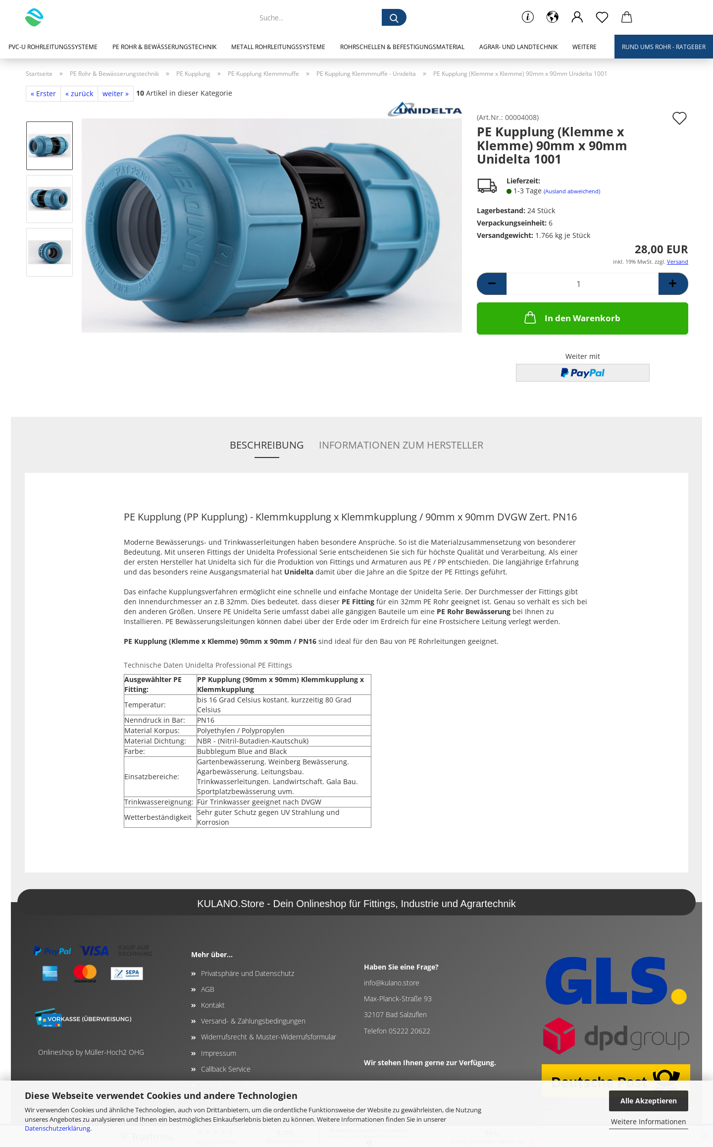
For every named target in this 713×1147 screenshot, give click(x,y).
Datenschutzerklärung (57, 1128)
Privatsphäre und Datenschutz (247, 973)
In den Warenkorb (571, 317)
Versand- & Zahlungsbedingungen (253, 1021)
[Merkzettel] (602, 17)
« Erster (43, 93)
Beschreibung (267, 445)
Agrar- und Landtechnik (518, 47)
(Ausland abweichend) (572, 191)
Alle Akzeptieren (648, 1100)
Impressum (218, 1053)
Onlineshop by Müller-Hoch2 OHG (91, 1052)
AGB (207, 989)
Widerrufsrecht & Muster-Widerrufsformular (268, 1036)
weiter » (115, 93)
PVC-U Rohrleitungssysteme (53, 47)
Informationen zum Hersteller (401, 445)
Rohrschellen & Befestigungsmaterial (402, 47)
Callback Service (226, 1069)
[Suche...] (394, 17)
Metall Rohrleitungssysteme (278, 47)
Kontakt (213, 1005)
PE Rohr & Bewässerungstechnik (164, 47)
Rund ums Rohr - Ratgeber (664, 47)
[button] (552, 17)
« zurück (79, 93)
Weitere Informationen (648, 1121)
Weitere (584, 47)
